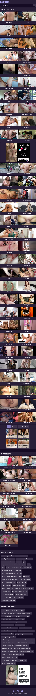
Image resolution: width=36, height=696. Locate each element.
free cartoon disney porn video (22, 648)
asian (7, 567)
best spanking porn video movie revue (11, 640)
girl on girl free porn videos (8, 637)
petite (3, 567)
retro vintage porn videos (19, 585)
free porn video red (25, 579)
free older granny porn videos (26, 631)
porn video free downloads (8, 600)
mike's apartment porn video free (25, 642)
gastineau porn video (7, 648)
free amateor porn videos (22, 616)
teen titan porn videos (7, 645)
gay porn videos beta (7, 570)
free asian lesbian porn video (16, 654)
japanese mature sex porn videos (10, 579)
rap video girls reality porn (8, 613)
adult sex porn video (7, 597)
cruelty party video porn (8, 594)
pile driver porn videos (28, 640)
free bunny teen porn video (26, 651)
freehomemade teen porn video (10, 651)
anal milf (19, 573)
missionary (26, 576)
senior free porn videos (18, 610)
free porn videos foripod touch (9, 657)
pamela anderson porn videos (9, 631)
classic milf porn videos (21, 594)
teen (28, 564)
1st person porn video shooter (9, 564)
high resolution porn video (21, 645)
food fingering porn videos (8, 642)
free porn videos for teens (8, 562)
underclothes (17, 570)
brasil (20, 576)
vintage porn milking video (8, 663)
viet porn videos (27, 567)
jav (24, 562)
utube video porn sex (7, 622)
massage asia (22, 564)
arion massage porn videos (8, 573)
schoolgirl (19, 562)
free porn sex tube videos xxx (19, 591)
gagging (8, 610)
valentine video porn (16, 567)
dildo (3, 610)
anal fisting (4, 654)
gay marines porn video (8, 634)
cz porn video (23, 660)
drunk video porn (19, 625)
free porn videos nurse (7, 588)
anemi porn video (6, 591)
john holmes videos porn (8, 616)
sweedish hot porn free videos (24, 559)
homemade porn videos (26, 628)
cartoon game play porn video (9, 576)
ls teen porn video (6, 585)
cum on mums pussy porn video (10, 660)
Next (26, 426)
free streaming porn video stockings (24, 588)
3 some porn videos (19, 619)
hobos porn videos (18, 597)
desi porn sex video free (8, 625)
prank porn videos (22, 582)
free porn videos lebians (20, 622)
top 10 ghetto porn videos (8, 559)
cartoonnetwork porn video (8, 582)
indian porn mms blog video (24, 613)
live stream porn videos (7, 556)
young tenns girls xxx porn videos (24, 634)
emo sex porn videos (7, 619)
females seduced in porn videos (10, 628)
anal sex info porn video (21, 556)
